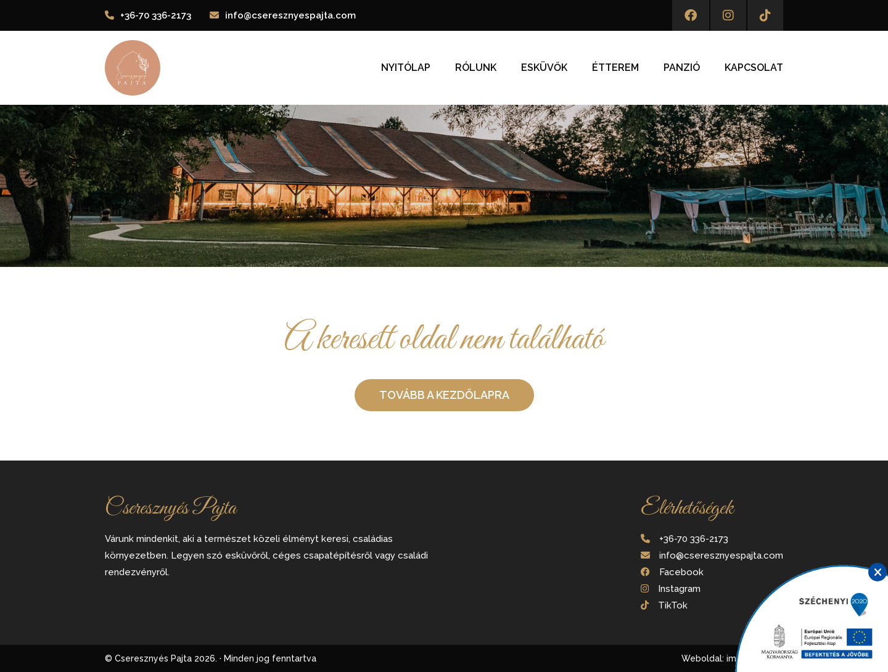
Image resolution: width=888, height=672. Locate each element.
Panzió (682, 68)
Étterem (615, 68)
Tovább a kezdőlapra (444, 394)
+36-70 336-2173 (155, 15)
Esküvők (544, 68)
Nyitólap (405, 68)
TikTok (673, 605)
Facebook (681, 572)
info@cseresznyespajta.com (290, 15)
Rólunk (475, 68)
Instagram (679, 588)
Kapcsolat (754, 68)
